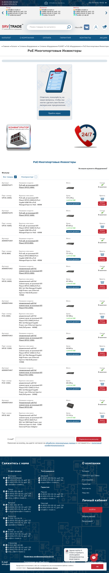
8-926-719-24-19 (49, 15)
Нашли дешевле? (73, 204)
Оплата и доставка (90, 475)
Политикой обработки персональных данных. (42, 568)
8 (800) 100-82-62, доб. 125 (84, 11)
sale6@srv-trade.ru (16, 525)
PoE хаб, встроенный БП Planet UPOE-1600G (28, 214)
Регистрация (87, 521)
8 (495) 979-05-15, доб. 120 (19, 509)
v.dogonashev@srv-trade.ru (19, 511)
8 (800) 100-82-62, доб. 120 (19, 507)
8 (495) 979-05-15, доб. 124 (17, 13)
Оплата (47, 38)
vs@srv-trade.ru (14, 538)
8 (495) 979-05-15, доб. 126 (52, 507)
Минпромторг (27, 177)
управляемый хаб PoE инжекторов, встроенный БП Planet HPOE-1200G (30, 337)
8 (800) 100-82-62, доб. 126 (52, 505)
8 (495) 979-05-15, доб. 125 (84, 13)
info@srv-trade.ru (14, 10)
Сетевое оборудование (28, 46)
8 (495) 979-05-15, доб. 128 (19, 549)
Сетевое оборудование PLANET (52, 46)
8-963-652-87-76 (15, 505)
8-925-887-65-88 (15, 545)
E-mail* (11, 439)
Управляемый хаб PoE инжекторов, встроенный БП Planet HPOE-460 (30, 404)
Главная (6, 46)
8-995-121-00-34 (82, 15)
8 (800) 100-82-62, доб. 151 (52, 494)
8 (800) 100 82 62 (10, 2)
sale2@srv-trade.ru (16, 484)
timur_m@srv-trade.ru (17, 498)
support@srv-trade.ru (50, 482)
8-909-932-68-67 (15, 15)
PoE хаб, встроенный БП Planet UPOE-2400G (28, 186)
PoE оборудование (73, 46)
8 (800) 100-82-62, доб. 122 (51, 11)
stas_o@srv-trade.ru (16, 552)
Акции (103, 38)
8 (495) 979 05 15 (9, 4)
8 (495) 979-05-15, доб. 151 (52, 496)
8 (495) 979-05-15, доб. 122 (51, 13)
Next (106, 13)
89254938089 (16, 478)
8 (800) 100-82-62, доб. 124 (17, 11)
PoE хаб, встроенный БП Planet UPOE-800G (28, 242)
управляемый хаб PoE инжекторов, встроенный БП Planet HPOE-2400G (30, 270)
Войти (92, 510)
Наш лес (85, 493)
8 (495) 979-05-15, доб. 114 (52, 480)
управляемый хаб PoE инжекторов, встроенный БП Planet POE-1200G (30, 372)
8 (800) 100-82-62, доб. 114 (52, 478)
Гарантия (65, 38)
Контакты (85, 38)
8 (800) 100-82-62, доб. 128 (19, 547)
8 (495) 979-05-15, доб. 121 (19, 480)
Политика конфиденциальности (39, 557)
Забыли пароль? (88, 516)
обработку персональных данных (61, 443)
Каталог (6, 38)
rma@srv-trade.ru (48, 498)
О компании (27, 38)
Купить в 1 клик (102, 203)
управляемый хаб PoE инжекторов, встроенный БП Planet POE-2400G (30, 305)
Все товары (8, 177)
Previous (2, 13)
